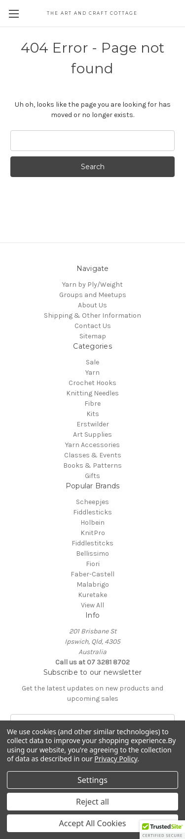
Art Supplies (92, 434)
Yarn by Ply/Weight (92, 284)
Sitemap (92, 336)
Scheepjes (92, 502)
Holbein (92, 522)
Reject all (92, 801)
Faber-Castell (92, 574)
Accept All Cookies (92, 823)
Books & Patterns (92, 465)
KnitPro (92, 533)
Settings (92, 780)
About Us (92, 305)
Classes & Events (92, 455)
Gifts (92, 476)
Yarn (92, 372)
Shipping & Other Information (92, 315)
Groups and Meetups (92, 295)
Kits (92, 414)
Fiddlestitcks (92, 543)
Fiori (93, 564)
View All (92, 605)
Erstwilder (92, 424)
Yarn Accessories (92, 445)
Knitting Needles (92, 393)
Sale (92, 362)
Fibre (92, 403)
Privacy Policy (115, 758)
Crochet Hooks (92, 383)
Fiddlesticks (92, 512)
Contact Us (92, 326)
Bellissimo (92, 553)
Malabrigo (92, 584)
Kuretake (92, 595)
